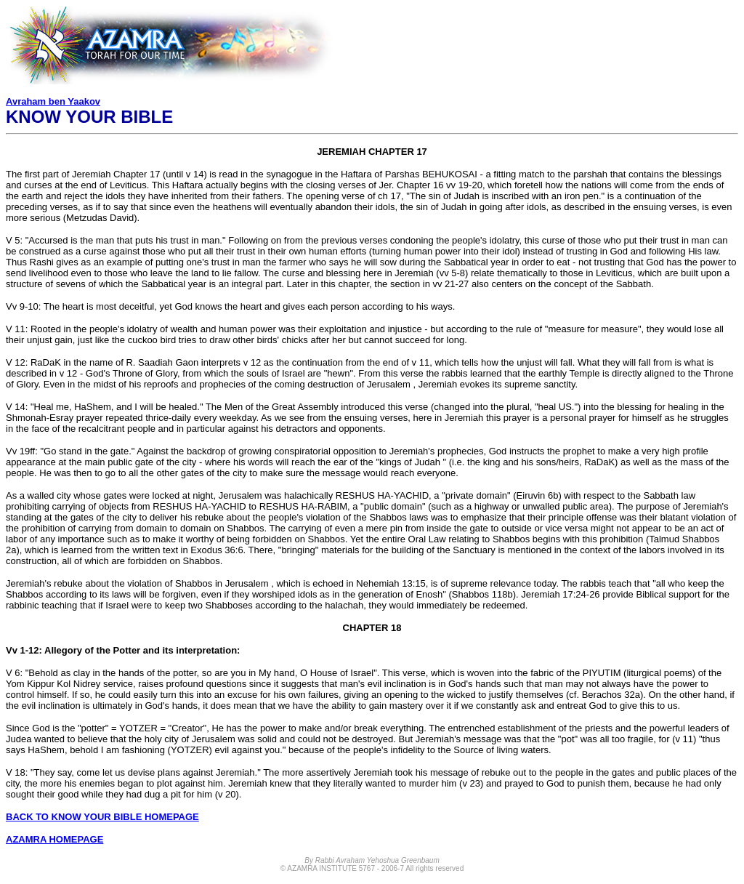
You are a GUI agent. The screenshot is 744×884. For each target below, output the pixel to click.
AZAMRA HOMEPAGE (54, 839)
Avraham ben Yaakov (53, 101)
